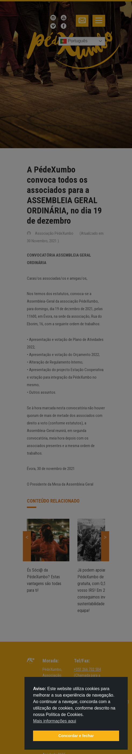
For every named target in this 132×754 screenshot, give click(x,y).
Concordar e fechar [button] (76, 736)
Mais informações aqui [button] (54, 721)
